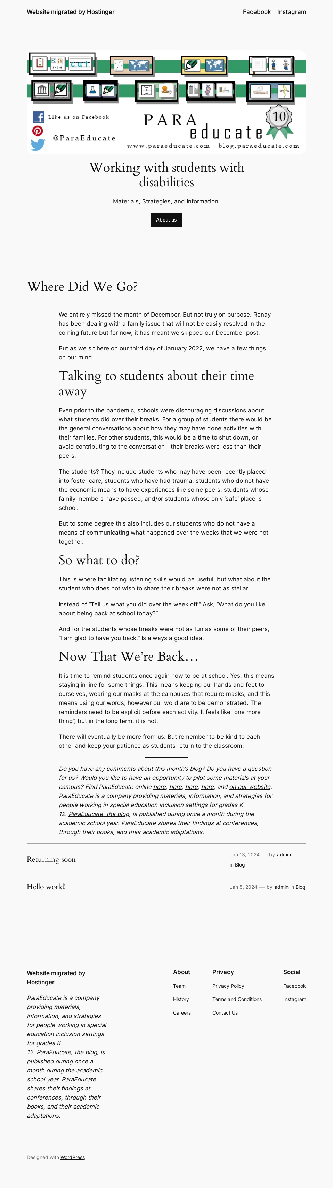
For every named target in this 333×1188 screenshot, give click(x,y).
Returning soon (51, 859)
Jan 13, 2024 (245, 854)
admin (284, 854)
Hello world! (46, 887)
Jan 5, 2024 (243, 887)
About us (166, 220)
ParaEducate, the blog (98, 813)
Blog (240, 865)
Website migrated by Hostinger (71, 11)
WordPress (72, 1157)
